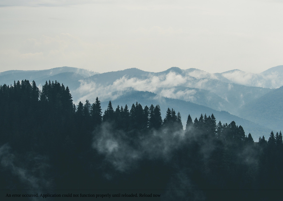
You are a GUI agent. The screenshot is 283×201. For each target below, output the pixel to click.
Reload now (150, 195)
